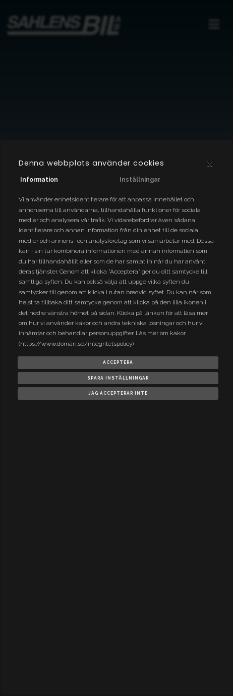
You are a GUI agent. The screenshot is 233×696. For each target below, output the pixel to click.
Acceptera (118, 362)
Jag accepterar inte (118, 393)
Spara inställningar (118, 378)
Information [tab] (39, 179)
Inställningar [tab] (140, 179)
